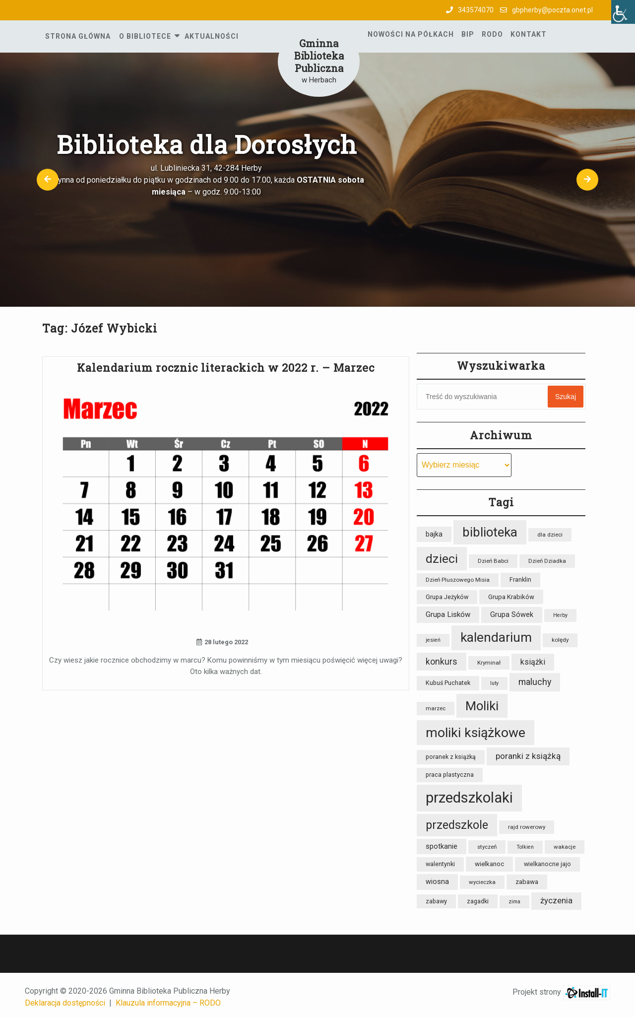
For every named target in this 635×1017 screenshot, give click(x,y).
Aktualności (212, 36)
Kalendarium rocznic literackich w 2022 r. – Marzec (226, 367)
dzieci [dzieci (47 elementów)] (442, 558)
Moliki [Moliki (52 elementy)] (482, 705)
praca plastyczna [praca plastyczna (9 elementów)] (450, 774)
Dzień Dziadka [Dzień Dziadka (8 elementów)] (547, 560)
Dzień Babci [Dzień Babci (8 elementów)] (493, 560)
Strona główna (78, 36)
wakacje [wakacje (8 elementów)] (564, 846)
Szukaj (565, 397)
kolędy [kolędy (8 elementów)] (560, 639)
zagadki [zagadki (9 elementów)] (478, 901)
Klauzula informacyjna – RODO (168, 1003)
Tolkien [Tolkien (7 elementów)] (525, 847)
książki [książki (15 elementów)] (532, 662)
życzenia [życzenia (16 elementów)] (556, 900)
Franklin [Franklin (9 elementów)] (520, 579)
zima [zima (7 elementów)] (514, 901)
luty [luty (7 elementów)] (494, 683)
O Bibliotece (145, 36)
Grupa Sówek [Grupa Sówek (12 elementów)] (511, 614)
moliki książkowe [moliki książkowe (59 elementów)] (475, 732)
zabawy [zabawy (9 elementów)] (436, 901)
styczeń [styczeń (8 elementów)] (487, 846)
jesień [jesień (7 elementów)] (433, 640)
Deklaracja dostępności (65, 1003)
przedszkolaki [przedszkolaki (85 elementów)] (469, 797)
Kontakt (528, 34)
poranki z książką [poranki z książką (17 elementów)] (528, 756)
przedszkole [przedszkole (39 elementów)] (457, 825)
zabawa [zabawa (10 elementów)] (526, 881)
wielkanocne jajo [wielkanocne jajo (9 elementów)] (547, 864)
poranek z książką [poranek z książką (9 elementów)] (451, 756)
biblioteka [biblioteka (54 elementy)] (489, 532)
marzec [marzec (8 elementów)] (435, 708)
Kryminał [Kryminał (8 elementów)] (489, 662)
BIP (467, 34)
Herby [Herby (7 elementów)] (560, 615)
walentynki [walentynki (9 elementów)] (440, 864)
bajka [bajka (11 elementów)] (434, 534)
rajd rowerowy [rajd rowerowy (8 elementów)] (526, 826)
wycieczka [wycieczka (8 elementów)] (482, 882)
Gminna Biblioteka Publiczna (319, 55)
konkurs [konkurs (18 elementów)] (441, 662)
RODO (492, 34)
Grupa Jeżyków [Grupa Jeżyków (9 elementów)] (447, 597)
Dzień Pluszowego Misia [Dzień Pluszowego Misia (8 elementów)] (458, 579)
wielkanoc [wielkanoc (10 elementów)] (489, 864)
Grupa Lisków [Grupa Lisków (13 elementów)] (448, 614)
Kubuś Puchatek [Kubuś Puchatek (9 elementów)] (448, 682)
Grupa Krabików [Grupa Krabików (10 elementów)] (511, 597)
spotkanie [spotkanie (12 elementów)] (441, 846)
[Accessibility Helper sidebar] (623, 12)
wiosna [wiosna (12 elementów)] (437, 882)
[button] (47, 180)
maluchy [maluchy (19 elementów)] (534, 682)
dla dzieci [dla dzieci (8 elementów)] (550, 534)
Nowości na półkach (411, 34)
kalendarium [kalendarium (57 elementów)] (496, 637)
